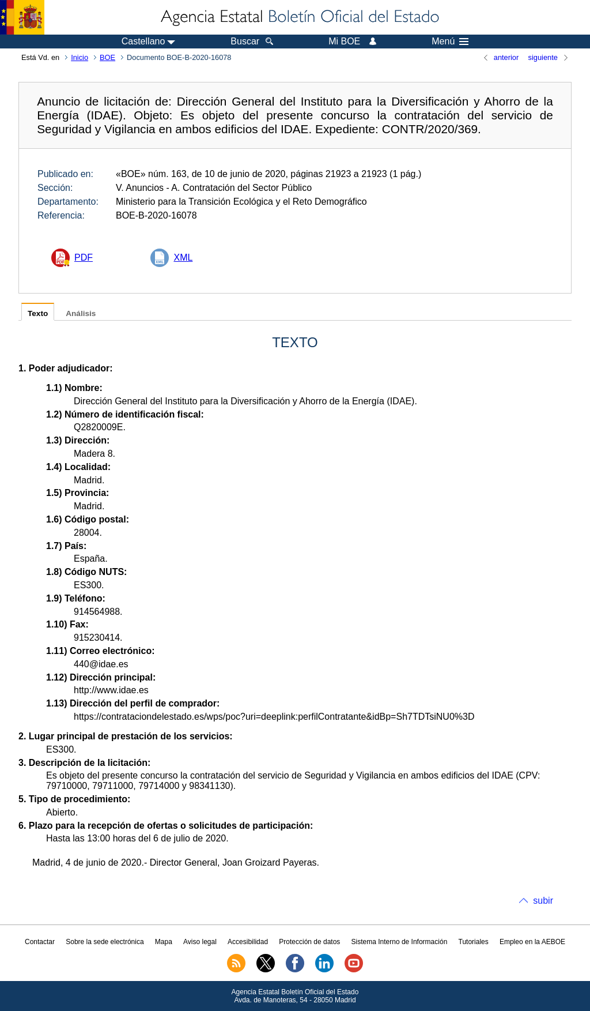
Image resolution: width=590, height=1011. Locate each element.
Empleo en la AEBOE (532, 942)
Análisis (81, 313)
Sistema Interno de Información (399, 942)
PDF (83, 257)
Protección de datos (309, 942)
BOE (107, 57)
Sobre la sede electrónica (104, 942)
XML (182, 257)
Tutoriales (474, 942)
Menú (450, 41)
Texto (38, 313)
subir (543, 900)
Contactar (40, 942)
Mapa (163, 942)
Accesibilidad (248, 942)
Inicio (79, 57)
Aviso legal (200, 942)
